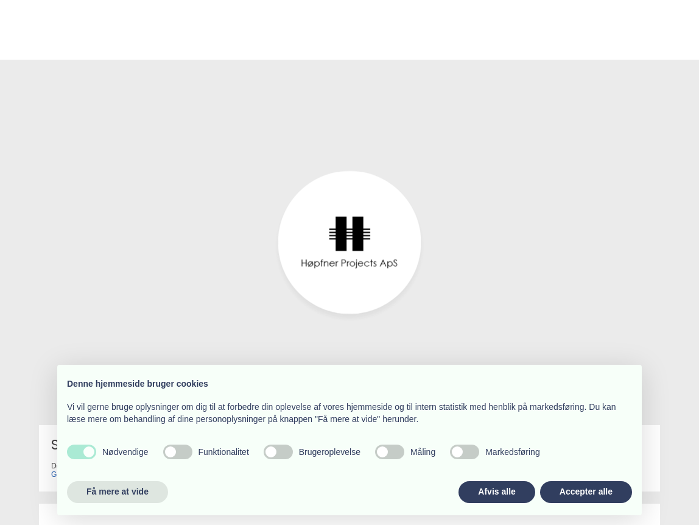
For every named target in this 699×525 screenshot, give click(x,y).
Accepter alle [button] (586, 491)
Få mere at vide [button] (117, 491)
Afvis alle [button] (496, 491)
